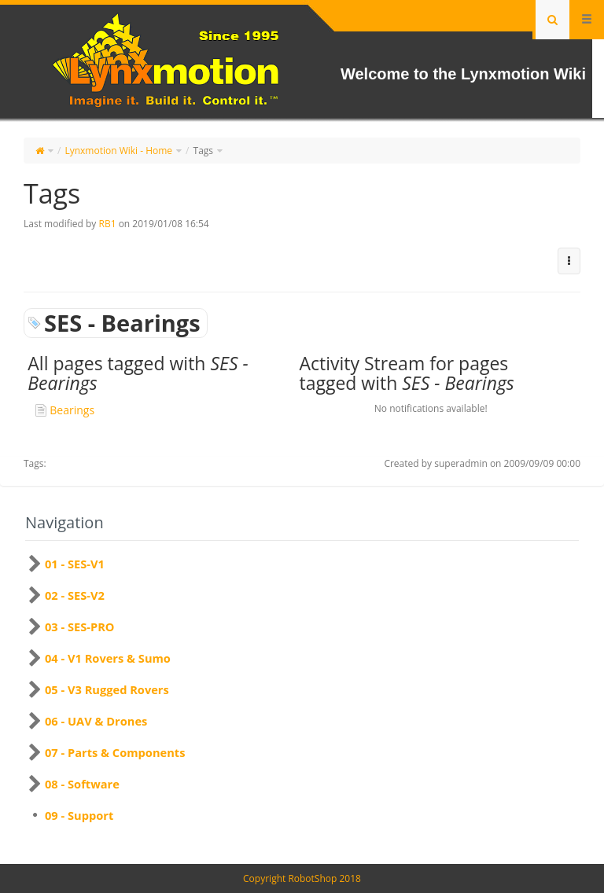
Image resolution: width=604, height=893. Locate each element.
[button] (569, 261)
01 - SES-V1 (75, 563)
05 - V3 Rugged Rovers (107, 689)
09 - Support (79, 815)
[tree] (302, 689)
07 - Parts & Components (115, 752)
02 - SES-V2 (75, 595)
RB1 (107, 223)
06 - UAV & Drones (96, 721)
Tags (203, 150)
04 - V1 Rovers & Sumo (108, 658)
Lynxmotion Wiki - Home (118, 150)
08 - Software (82, 784)
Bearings (72, 409)
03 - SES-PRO (80, 626)
